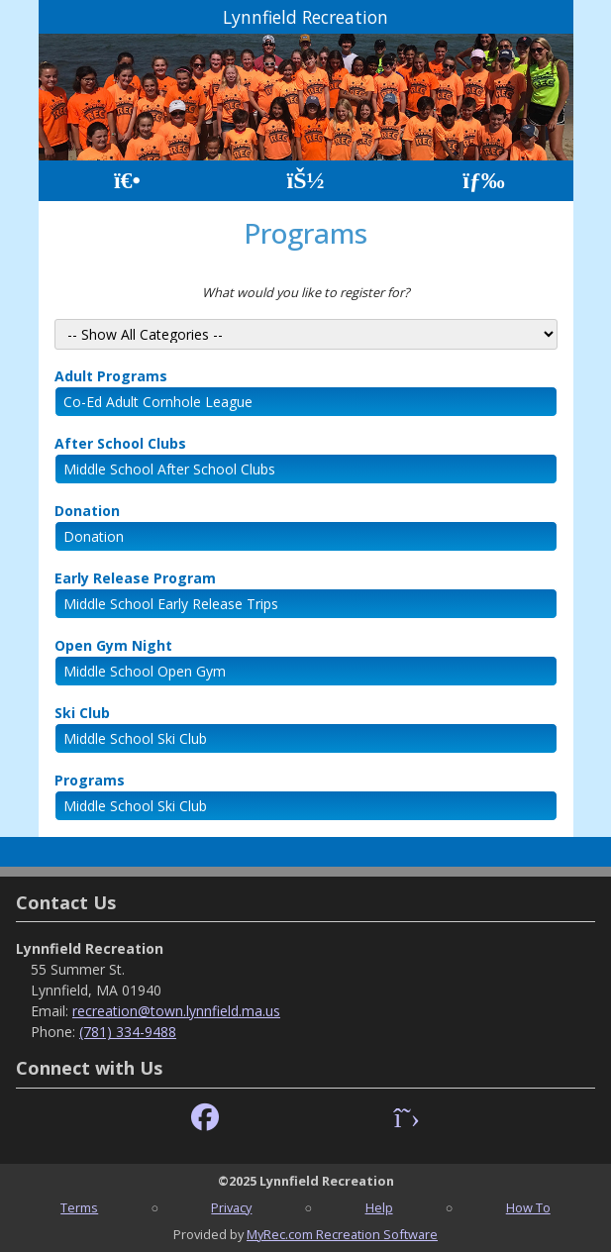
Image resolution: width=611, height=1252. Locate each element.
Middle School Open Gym (144, 671)
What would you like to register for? (306, 292)
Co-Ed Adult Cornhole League (158, 401)
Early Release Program (135, 578)
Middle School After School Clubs (169, 469)
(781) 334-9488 (127, 1031)
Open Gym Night (113, 645)
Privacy (231, 1207)
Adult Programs (110, 375)
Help (379, 1207)
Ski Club (82, 712)
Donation (87, 510)
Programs (89, 780)
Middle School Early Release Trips (170, 603)
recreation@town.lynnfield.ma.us (176, 1010)
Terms (79, 1207)
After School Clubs (120, 443)
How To (528, 1207)
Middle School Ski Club (135, 738)
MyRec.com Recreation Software (342, 1234)
